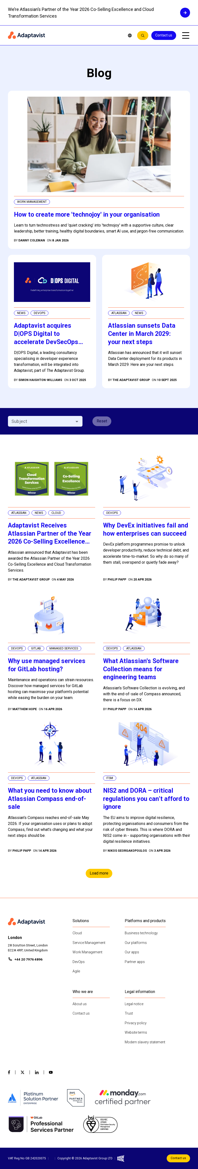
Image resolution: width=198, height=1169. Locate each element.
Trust (129, 1013)
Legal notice (134, 1004)
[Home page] (64, 35)
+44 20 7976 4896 (28, 959)
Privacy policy (136, 1023)
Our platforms (136, 943)
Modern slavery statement (145, 1042)
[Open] (77, 421)
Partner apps (135, 962)
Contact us (163, 35)
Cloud (77, 933)
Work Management (87, 952)
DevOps (79, 962)
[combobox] (41, 421)
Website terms (136, 1032)
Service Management (89, 943)
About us (80, 1004)
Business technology (141, 933)
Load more (99, 873)
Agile (76, 971)
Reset (102, 421)
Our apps (132, 952)
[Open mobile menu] (185, 35)
